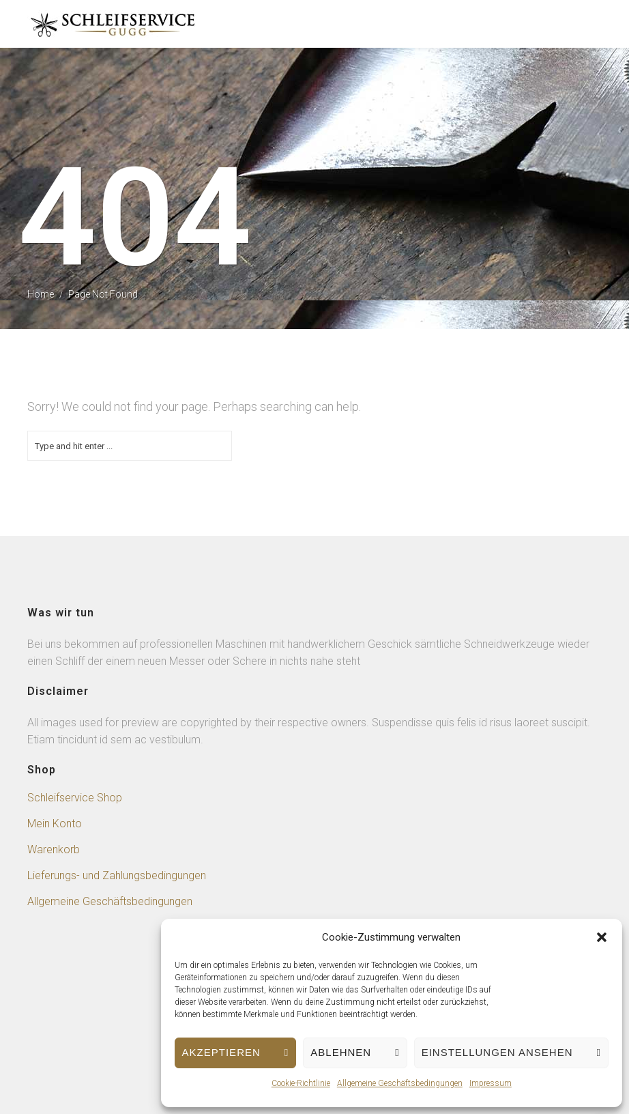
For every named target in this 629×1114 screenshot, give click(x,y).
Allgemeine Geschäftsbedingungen (400, 1083)
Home (40, 294)
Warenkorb (53, 849)
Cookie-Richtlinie (301, 1083)
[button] (602, 937)
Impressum (490, 1083)
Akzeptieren (221, 1052)
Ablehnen (340, 1052)
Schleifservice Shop (74, 797)
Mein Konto (54, 823)
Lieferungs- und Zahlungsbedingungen (116, 875)
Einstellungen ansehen (497, 1052)
